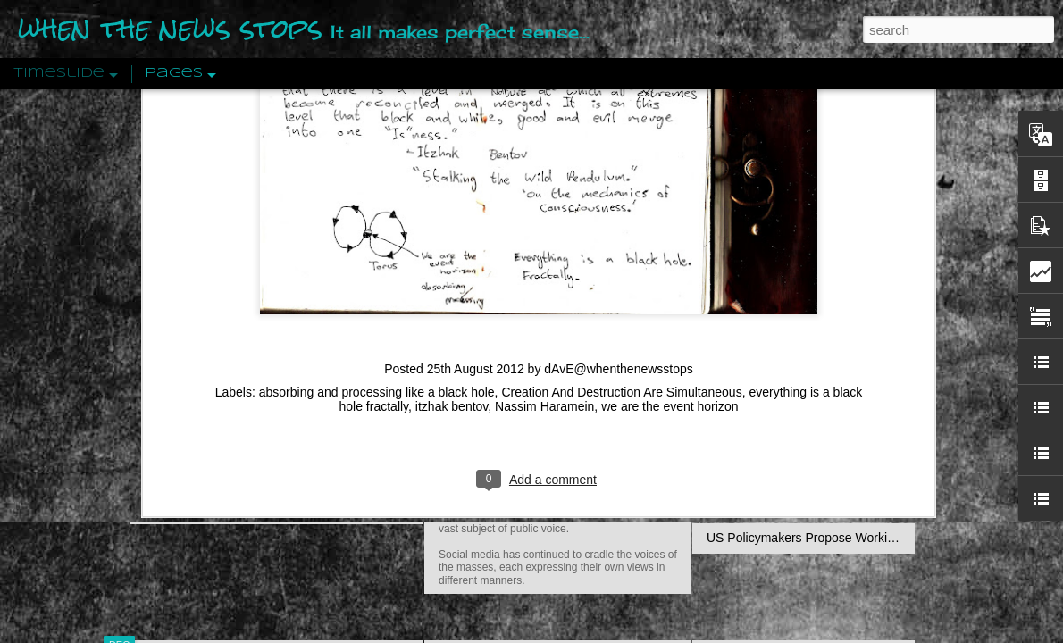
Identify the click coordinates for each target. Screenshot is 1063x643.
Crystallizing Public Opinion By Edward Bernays (839, 412)
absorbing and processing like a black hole (377, 180)
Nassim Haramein (544, 195)
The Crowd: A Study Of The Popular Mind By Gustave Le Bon (877, 444)
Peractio (183, 415)
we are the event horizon (669, 195)
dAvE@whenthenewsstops (618, 157)
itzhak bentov (451, 195)
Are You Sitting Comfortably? (541, 457)
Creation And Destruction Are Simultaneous (621, 180)
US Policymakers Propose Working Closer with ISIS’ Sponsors (879, 537)
